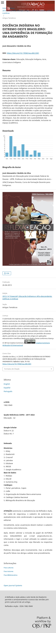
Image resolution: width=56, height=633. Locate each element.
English (7, 384)
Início (4, 8)
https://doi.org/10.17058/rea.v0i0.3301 (23, 53)
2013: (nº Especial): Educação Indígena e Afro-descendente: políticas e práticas (27, 11)
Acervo (12, 8)
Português (8, 391)
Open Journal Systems (13, 585)
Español (7, 387)
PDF (7, 273)
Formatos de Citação (11, 369)
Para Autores (8, 571)
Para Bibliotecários (10, 575)
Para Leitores (8, 568)
